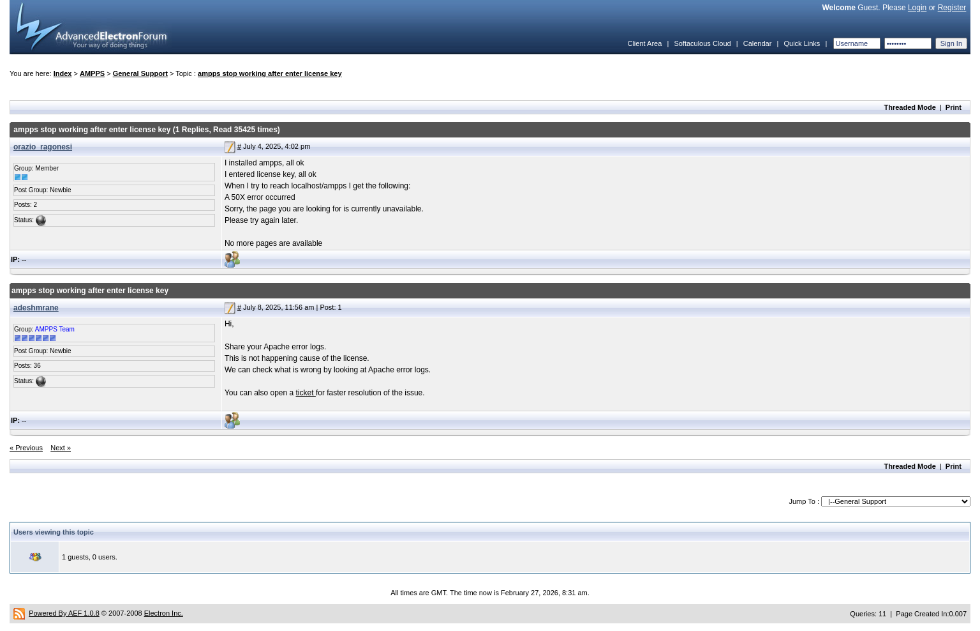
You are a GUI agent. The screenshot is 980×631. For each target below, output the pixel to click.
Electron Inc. (163, 613)
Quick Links (801, 43)
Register (952, 7)
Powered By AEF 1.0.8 (64, 613)
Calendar (757, 43)
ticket (306, 392)
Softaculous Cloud (702, 43)
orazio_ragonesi (42, 146)
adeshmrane (36, 307)
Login (917, 7)
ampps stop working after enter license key (270, 73)
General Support (140, 73)
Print (953, 107)
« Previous (26, 448)
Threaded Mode (910, 107)
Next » (60, 448)
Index (63, 73)
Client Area (644, 43)
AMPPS (92, 73)
